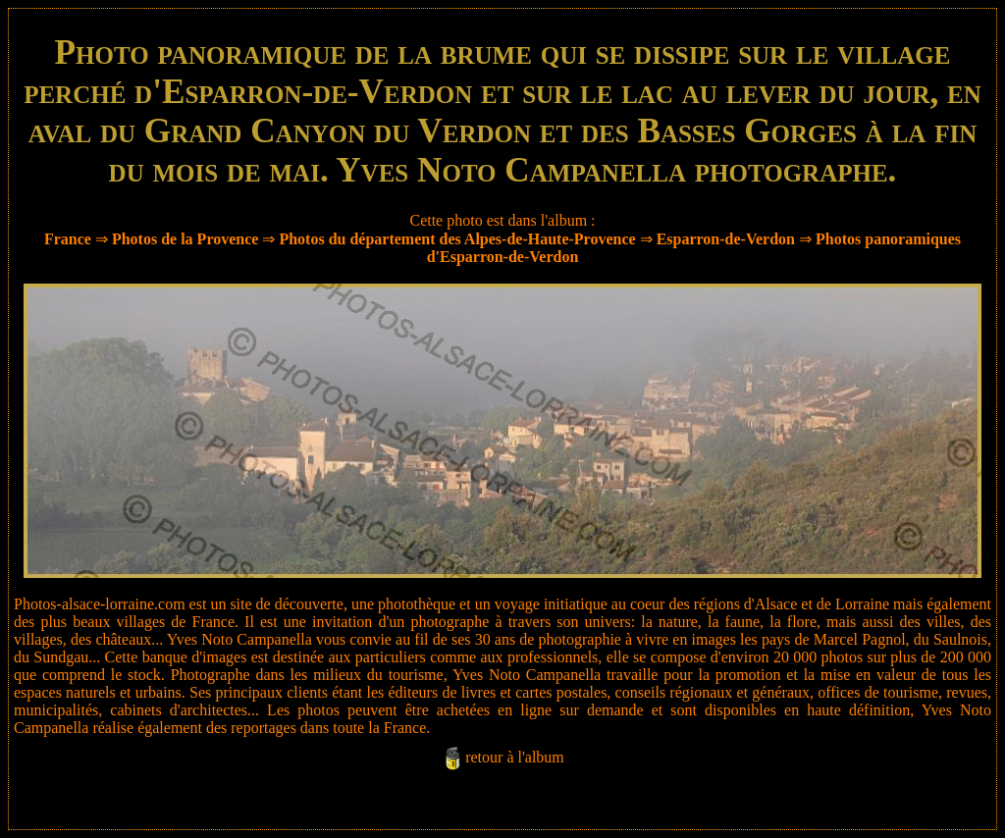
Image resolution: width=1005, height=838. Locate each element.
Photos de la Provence (185, 239)
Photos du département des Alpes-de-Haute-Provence (457, 239)
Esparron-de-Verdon (726, 239)
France (67, 239)
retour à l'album (514, 757)
